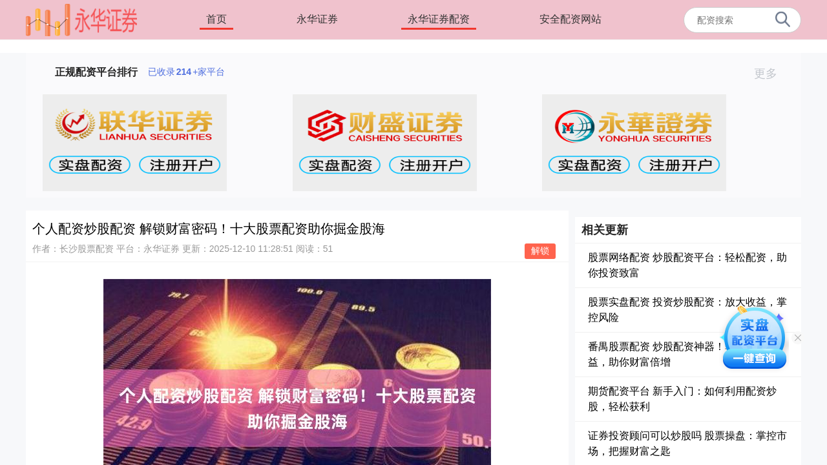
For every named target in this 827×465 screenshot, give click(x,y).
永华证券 (317, 19)
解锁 (540, 250)
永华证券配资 (439, 19)
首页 (216, 19)
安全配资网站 (570, 19)
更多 (771, 73)
